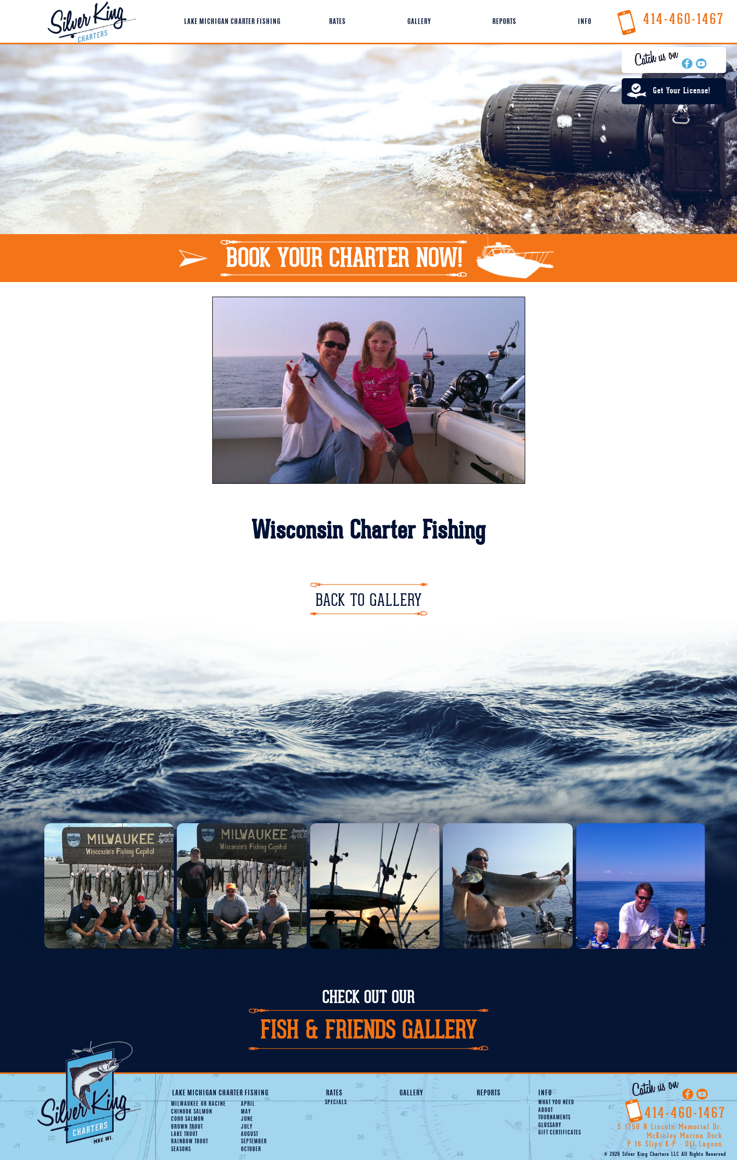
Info (584, 22)
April (248, 1104)
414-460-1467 (670, 19)
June (247, 1119)
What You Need (556, 1102)
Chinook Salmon (191, 1112)
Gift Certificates (559, 1132)
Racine (213, 1104)
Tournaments (554, 1117)
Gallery (419, 22)
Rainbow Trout (189, 1141)
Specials (336, 1102)
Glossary (549, 1125)
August (249, 1134)
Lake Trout (184, 1134)
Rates (337, 22)
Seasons (181, 1149)
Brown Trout (187, 1127)
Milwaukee (185, 1104)
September (254, 1141)
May (246, 1112)
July (246, 1127)
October (251, 1149)
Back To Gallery (369, 600)
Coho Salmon (187, 1119)
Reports (504, 22)
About (545, 1110)
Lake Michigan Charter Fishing (232, 22)
